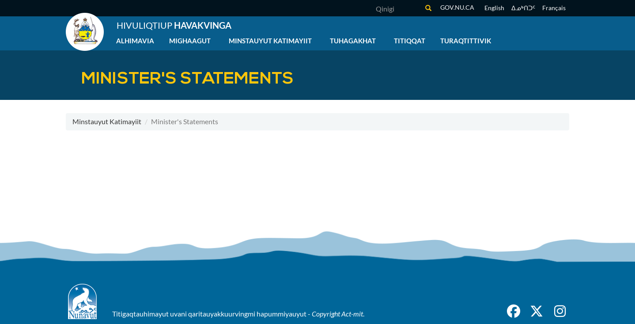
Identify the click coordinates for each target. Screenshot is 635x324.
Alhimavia (135, 41)
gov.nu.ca (457, 7)
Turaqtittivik (465, 41)
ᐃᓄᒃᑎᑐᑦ (523, 7)
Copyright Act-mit (337, 313)
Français (554, 7)
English (494, 7)
